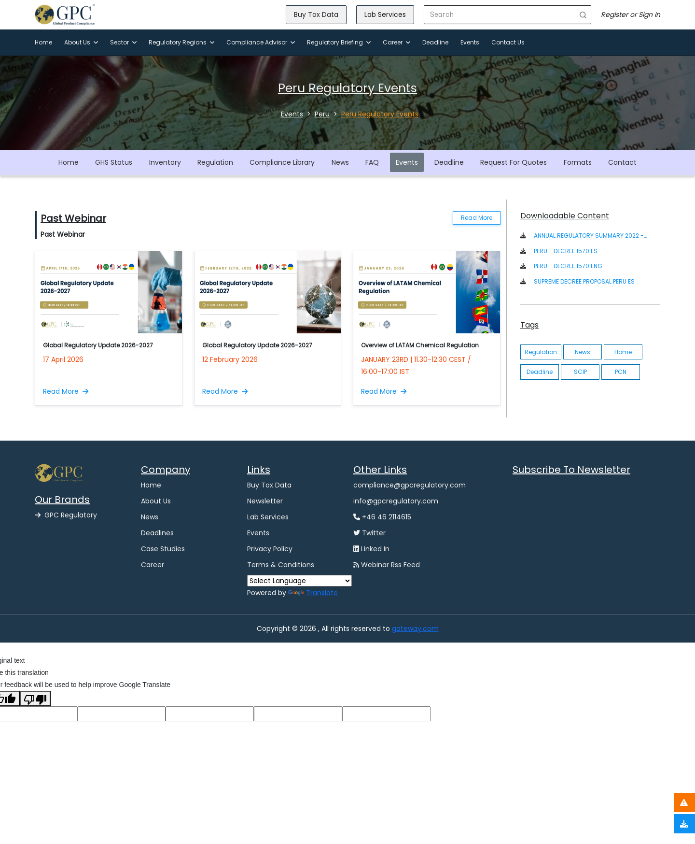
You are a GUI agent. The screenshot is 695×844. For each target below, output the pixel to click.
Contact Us (508, 42)
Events (469, 42)
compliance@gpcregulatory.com (409, 485)
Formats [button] (578, 162)
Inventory (165, 162)
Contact (622, 162)
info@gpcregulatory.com (395, 501)
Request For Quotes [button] (513, 162)
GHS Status (113, 162)
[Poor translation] (35, 698)
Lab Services (385, 14)
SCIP (580, 372)
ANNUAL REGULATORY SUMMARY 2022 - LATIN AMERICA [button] (590, 235)
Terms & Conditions (280, 565)
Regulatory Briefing (339, 42)
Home (43, 42)
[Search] (499, 15)
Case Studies (163, 549)
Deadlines (157, 533)
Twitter (369, 533)
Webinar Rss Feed (386, 565)
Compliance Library (282, 162)
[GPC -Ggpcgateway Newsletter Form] (586, 531)
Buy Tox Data (316, 14)
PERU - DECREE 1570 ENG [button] (568, 266)
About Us (81, 42)
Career (396, 42)
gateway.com (415, 628)
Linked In (371, 549)
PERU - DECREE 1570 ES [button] (566, 251)
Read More (476, 218)
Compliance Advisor (260, 42)
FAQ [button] (372, 162)
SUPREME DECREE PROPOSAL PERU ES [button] (584, 281)
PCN (620, 372)
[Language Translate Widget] (299, 581)
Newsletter (265, 501)
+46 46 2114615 (382, 517)
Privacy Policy (269, 549)
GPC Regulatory (66, 515)
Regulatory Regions (181, 42)
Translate (313, 593)
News (340, 162)
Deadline (435, 42)
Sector (123, 42)
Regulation (215, 162)
